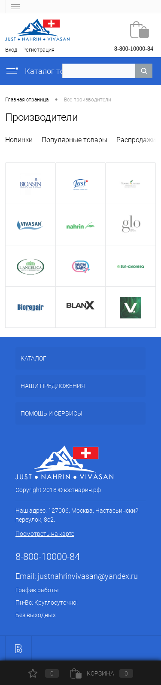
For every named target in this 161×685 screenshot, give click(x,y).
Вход (11, 49)
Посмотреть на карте (44, 533)
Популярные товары (74, 140)
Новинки (19, 140)
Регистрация (38, 49)
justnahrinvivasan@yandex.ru (88, 576)
